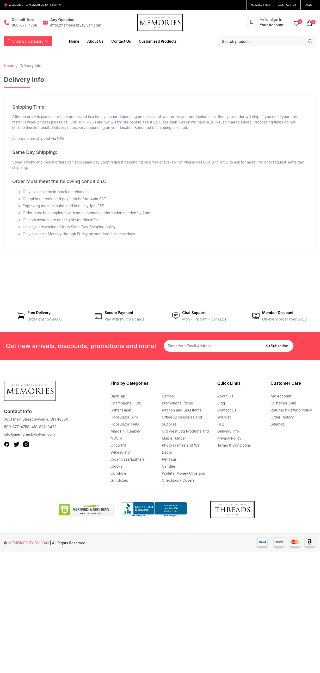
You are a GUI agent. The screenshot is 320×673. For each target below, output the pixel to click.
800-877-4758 (16, 426)
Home (9, 65)
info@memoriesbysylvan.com (29, 434)
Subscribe (277, 346)
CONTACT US (287, 4)
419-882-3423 (44, 426)
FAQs (308, 4)
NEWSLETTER (260, 4)
